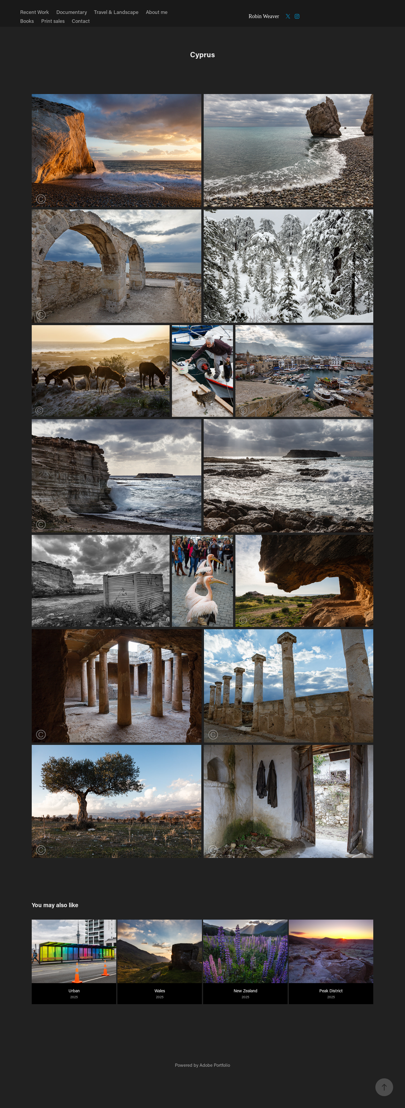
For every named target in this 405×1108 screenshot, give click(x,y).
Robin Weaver (263, 16)
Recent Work (34, 12)
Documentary (71, 12)
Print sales (53, 21)
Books (27, 21)
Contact (81, 21)
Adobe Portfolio (215, 1065)
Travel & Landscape (116, 12)
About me (157, 12)
